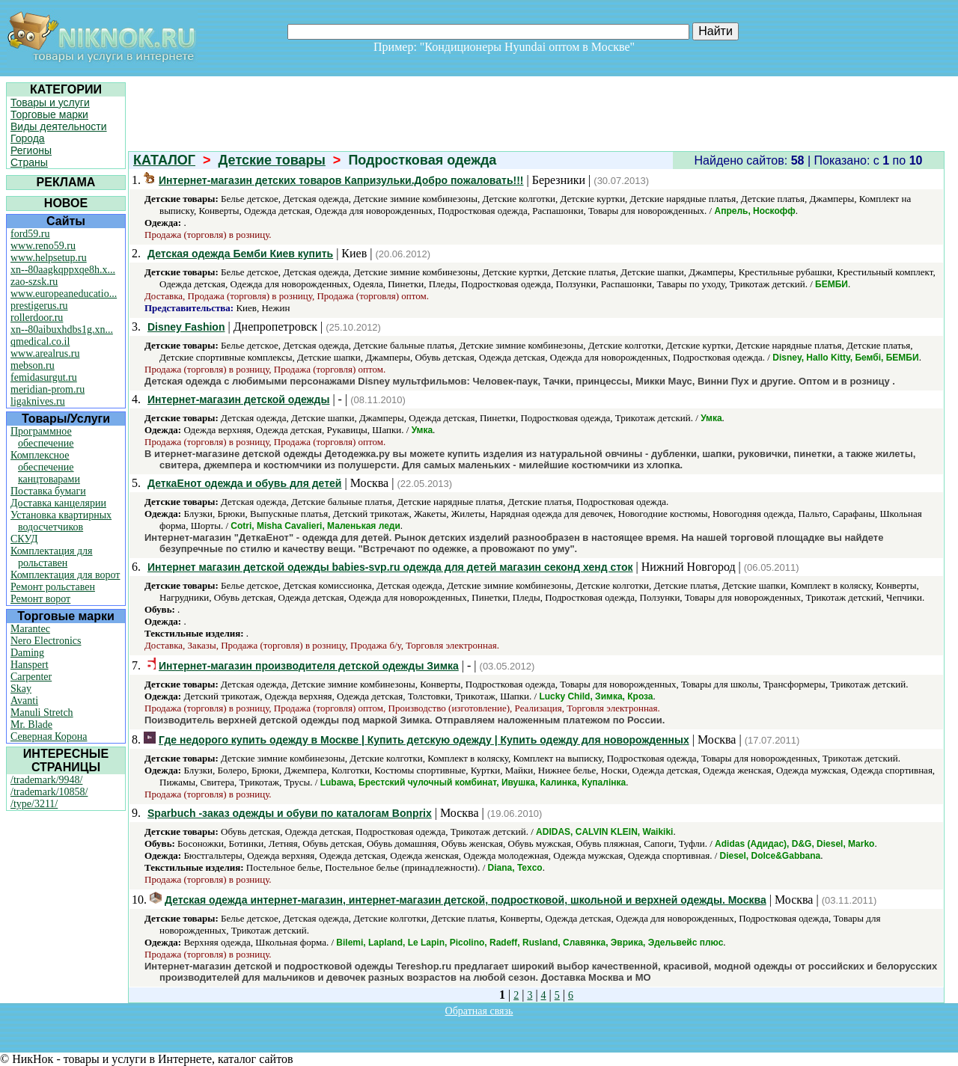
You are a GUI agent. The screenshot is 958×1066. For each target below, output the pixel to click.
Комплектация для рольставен (51, 557)
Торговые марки (49, 114)
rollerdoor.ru (36, 317)
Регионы (31, 150)
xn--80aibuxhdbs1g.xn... (61, 329)
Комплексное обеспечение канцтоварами (45, 467)
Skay (20, 688)
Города (27, 138)
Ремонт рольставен (52, 586)
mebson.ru (32, 365)
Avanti (24, 700)
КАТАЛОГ (164, 160)
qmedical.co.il (40, 341)
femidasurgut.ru (43, 377)
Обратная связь (479, 1011)
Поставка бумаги (48, 491)
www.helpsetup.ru (48, 257)
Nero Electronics (45, 640)
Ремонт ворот (40, 598)
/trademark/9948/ (46, 779)
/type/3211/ (34, 803)
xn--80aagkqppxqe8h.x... (62, 269)
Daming (27, 652)
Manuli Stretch (41, 712)
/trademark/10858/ (49, 791)
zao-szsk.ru (34, 281)
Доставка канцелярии (58, 503)
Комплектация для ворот (65, 575)
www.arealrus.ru (44, 353)
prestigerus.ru (39, 305)
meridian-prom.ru (47, 389)
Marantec (30, 628)
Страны (29, 162)
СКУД (23, 539)
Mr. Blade (31, 724)
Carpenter (31, 676)
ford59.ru (30, 233)
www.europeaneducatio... (63, 293)
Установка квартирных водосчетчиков (61, 521)
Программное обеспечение (42, 437)
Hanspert (29, 664)
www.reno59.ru (43, 245)
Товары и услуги (50, 102)
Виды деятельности (58, 126)
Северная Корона (48, 736)
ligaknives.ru (37, 401)
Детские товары (272, 160)
